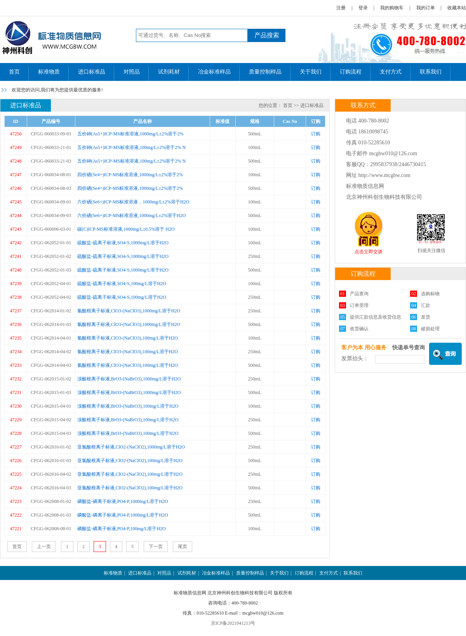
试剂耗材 (169, 72)
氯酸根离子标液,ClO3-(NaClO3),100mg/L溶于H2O (127, 338)
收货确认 (359, 328)
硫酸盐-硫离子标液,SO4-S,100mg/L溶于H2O (121, 283)
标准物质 (49, 72)
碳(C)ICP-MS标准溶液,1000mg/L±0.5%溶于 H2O (126, 229)
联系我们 (431, 72)
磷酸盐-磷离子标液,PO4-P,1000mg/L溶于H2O (122, 501)
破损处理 (430, 328)
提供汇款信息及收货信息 (375, 317)
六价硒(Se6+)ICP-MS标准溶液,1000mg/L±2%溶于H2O (131, 215)
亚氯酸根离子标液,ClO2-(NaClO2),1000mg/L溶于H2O (131, 447)
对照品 (131, 72)
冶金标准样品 (214, 72)
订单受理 (359, 305)
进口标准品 (91, 72)
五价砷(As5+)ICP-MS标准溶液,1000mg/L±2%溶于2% (130, 134)
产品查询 (359, 293)
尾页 (182, 546)
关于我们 (311, 72)
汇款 (425, 305)
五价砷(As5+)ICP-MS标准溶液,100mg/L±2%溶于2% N (131, 147)
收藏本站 (456, 8)
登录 (363, 8)
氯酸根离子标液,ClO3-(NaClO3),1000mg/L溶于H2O (128, 311)
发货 (425, 317)
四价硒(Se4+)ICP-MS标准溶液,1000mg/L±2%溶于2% (130, 174)
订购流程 (351, 72)
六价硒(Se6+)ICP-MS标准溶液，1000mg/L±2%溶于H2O (133, 202)
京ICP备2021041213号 (233, 623)
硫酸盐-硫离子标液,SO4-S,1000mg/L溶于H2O (123, 242)
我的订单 (425, 8)
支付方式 (391, 72)
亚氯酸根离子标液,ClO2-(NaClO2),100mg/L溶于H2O (130, 460)
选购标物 (430, 293)
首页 (14, 72)
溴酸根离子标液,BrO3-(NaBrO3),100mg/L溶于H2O (128, 406)
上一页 (44, 546)
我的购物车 (391, 8)
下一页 (156, 546)
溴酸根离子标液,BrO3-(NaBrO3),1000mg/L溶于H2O (129, 379)
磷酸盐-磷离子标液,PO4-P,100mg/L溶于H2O (121, 528)
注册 (341, 8)
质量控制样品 (265, 72)
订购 (315, 134)
